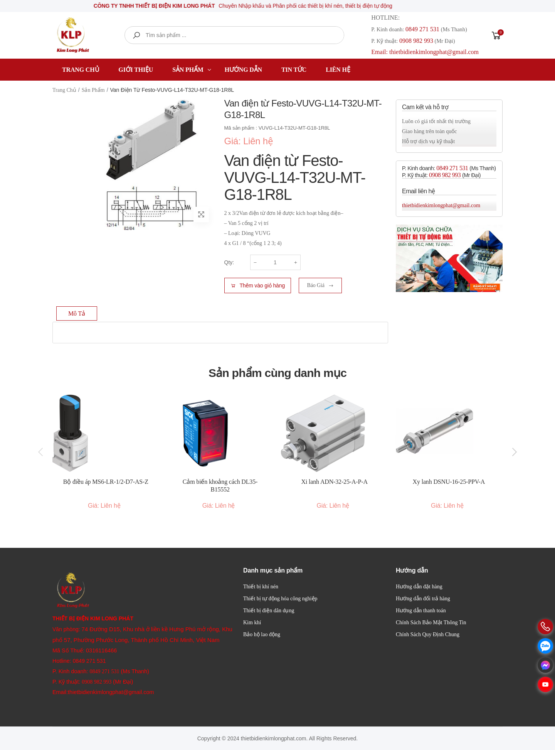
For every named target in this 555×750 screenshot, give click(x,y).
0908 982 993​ (416, 40)
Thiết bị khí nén (260, 587)
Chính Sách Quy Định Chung (427, 634)
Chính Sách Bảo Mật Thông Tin (431, 622)
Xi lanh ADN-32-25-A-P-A (334, 481)
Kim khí (252, 622)
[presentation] (41, 452)
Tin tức (293, 69)
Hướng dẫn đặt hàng (419, 587)
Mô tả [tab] (76, 313)
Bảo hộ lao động (261, 634)
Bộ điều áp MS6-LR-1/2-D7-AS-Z (105, 481)
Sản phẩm (188, 69)
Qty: (229, 262)
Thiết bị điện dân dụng (268, 610)
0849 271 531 (422, 29)
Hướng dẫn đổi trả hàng (423, 598)
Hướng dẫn (243, 69)
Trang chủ (80, 69)
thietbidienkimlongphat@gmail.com (441, 205)
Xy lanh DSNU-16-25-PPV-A (449, 481)
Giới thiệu (135, 69)
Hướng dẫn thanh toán (421, 610)
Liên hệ (338, 69)
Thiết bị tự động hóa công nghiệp (280, 598)
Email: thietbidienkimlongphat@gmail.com (425, 52)
